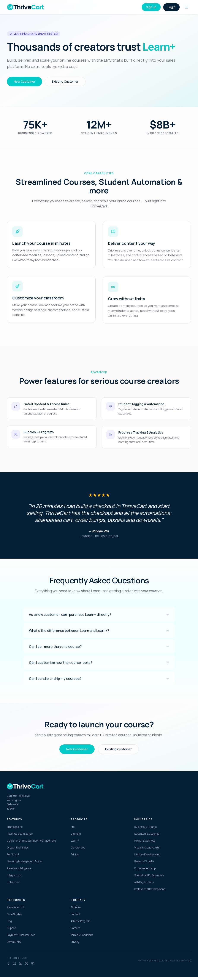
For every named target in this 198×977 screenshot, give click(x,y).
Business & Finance (145, 827)
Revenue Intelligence (19, 868)
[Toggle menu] (186, 7)
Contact (75, 914)
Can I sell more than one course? (99, 650)
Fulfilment (13, 854)
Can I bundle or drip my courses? (99, 682)
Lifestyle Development (147, 854)
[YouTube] (32, 963)
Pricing (75, 854)
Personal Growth (144, 861)
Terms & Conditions (82, 935)
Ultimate (76, 834)
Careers (75, 928)
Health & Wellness (144, 840)
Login (171, 7)
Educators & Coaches (146, 834)
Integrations (14, 875)
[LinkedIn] (20, 963)
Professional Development (149, 889)
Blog (9, 921)
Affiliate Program (80, 921)
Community (14, 942)
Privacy (75, 942)
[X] (26, 963)
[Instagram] (14, 963)
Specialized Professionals (149, 875)
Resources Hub (16, 907)
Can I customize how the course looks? (99, 666)
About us (76, 907)
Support (11, 928)
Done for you (78, 847)
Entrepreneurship (145, 868)
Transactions (14, 827)
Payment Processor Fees (21, 935)
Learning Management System (25, 861)
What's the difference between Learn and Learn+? (99, 634)
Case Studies (14, 914)
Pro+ (73, 827)
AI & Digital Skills (144, 882)
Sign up (151, 7)
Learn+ (75, 840)
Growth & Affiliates (18, 847)
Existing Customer (65, 81)
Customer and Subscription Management (31, 840)
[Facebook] (8, 963)
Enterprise (13, 882)
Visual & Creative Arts (146, 847)
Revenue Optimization (20, 834)
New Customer (24, 81)
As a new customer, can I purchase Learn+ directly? (99, 617)
